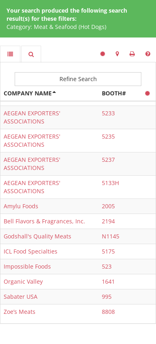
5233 (108, 113)
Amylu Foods (21, 206)
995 (107, 296)
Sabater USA (20, 296)
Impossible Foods (27, 266)
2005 (108, 206)
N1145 (110, 236)
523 (107, 266)
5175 (108, 251)
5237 (108, 159)
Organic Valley (23, 281)
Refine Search (78, 79)
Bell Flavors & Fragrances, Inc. (44, 221)
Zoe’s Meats (19, 311)
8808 (108, 311)
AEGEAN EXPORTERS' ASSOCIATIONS (32, 117)
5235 (108, 136)
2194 (108, 221)
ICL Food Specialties (30, 251)
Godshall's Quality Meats (37, 236)
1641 (108, 281)
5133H (110, 183)
